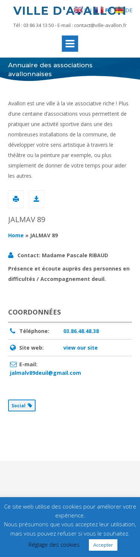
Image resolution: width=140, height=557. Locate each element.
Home (16, 235)
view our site (80, 347)
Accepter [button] (103, 544)
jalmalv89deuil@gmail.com (45, 372)
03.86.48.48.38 (81, 330)
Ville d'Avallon (70, 11)
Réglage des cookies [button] (54, 544)
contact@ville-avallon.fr (100, 25)
